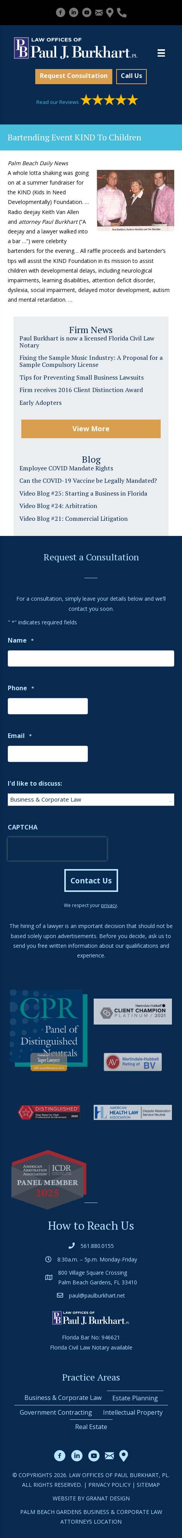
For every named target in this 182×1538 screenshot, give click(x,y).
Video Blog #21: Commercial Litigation (73, 518)
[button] (73, 76)
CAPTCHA (23, 827)
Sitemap (148, 1484)
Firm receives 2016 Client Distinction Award (81, 389)
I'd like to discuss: (35, 783)
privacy (109, 905)
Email (20, 736)
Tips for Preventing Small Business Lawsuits (81, 377)
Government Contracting (56, 1412)
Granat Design (108, 1498)
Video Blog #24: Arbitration (58, 505)
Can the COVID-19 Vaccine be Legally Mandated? (88, 480)
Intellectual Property (133, 1412)
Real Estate (91, 1426)
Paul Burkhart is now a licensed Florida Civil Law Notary (87, 341)
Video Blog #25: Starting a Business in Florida (83, 493)
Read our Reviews (87, 102)
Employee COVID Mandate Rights (66, 468)
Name (21, 640)
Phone (21, 688)
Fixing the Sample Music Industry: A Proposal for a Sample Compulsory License (91, 361)
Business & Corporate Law (62, 1397)
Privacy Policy (109, 1484)
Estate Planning (135, 1398)
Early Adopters (40, 402)
